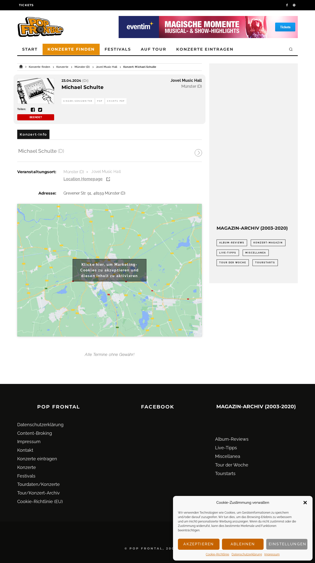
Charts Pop (116, 101)
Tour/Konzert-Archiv (38, 492)
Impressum (272, 554)
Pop (99, 101)
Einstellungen (287, 544)
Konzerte (26, 467)
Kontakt (25, 450)
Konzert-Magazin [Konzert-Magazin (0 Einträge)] (268, 242)
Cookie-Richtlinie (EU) (40, 501)
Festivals (118, 49)
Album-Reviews (232, 439)
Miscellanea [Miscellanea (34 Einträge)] (255, 253)
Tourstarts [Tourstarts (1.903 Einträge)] (265, 262)
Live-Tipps (226, 447)
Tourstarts (225, 473)
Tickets (26, 5)
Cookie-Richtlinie (217, 554)
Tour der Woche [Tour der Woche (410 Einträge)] (232, 262)
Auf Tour (153, 49)
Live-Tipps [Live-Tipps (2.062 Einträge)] (227, 253)
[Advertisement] (253, 144)
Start (30, 49)
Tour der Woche (231, 464)
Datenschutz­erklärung (247, 554)
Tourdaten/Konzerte (38, 484)
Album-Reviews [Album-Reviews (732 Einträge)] (231, 242)
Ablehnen (243, 544)
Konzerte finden (71, 49)
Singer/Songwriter (78, 101)
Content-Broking (34, 433)
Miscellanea (227, 456)
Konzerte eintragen (205, 49)
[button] (305, 502)
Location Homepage (82, 179)
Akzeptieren (198, 544)
